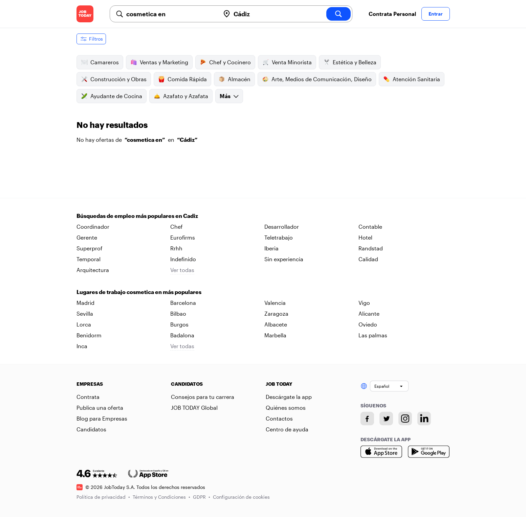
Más (229, 96)
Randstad (370, 248)
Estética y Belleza (349, 62)
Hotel (365, 237)
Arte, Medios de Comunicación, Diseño (317, 79)
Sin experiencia (283, 259)
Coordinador (92, 226)
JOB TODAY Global (194, 407)
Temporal (88, 259)
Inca (81, 346)
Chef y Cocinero (225, 62)
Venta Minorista (287, 62)
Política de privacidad (103, 497)
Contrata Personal (392, 13)
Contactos (279, 418)
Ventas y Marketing (159, 62)
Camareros (100, 62)
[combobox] (170, 14)
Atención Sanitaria (411, 79)
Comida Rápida (182, 79)
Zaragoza (276, 313)
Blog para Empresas (101, 418)
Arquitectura (92, 270)
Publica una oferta (99, 407)
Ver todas (182, 270)
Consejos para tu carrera (202, 397)
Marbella (275, 335)
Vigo (364, 302)
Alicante (368, 313)
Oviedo (367, 324)
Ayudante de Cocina (111, 96)
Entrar (436, 14)
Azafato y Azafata (181, 96)
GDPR (201, 497)
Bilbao (178, 313)
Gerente (86, 237)
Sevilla (84, 313)
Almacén (234, 79)
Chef (176, 226)
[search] (338, 14)
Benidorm (89, 335)
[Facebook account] (367, 418)
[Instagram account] (405, 418)
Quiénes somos (286, 407)
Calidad (368, 259)
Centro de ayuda (287, 429)
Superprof (89, 248)
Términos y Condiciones (161, 497)
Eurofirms (182, 237)
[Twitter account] (386, 418)
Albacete (275, 324)
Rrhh (176, 248)
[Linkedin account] (424, 418)
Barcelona (183, 302)
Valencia (275, 302)
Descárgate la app (289, 397)
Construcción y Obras (114, 79)
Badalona (182, 335)
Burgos (179, 324)
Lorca (83, 324)
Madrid (85, 302)
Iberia (271, 248)
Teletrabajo (278, 237)
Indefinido (183, 259)
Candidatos (91, 429)
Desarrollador (281, 226)
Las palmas (372, 335)
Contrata (88, 397)
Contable (370, 226)
